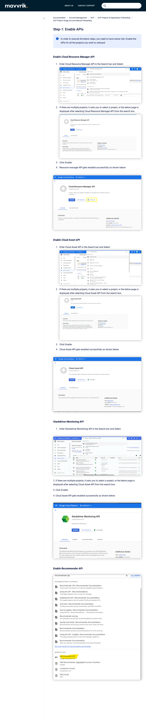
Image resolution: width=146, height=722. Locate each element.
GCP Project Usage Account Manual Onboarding (72, 20)
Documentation (59, 18)
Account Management (78, 18)
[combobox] (121, 5)
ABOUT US (69, 6)
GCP (92, 18)
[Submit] (105, 5)
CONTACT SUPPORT (86, 6)
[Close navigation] (44, 18)
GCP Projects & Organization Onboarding (114, 18)
